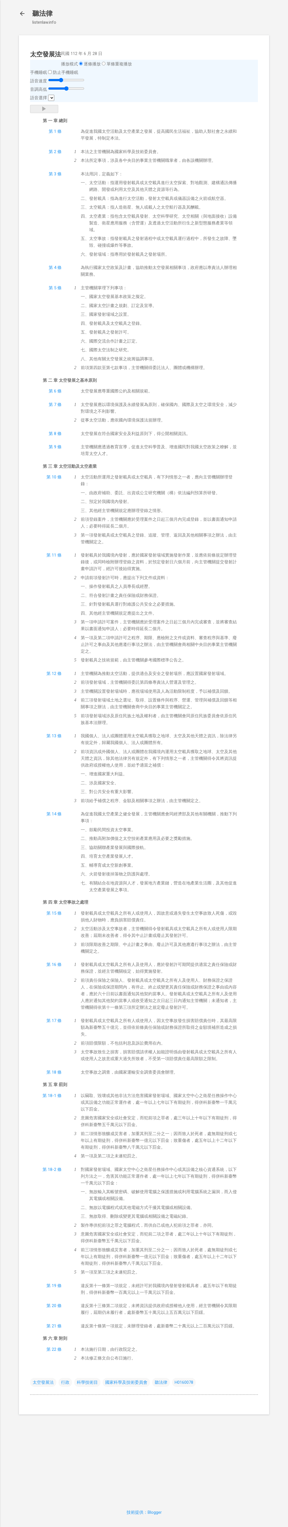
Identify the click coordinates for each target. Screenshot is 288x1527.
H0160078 (184, 1382)
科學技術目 (87, 1382)
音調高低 (38, 89)
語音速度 (38, 80)
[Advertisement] (144, 1458)
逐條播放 (92, 64)
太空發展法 (43, 1382)
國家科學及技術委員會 (126, 1382)
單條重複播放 (119, 64)
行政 (65, 1382)
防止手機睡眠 (65, 72)
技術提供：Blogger (144, 1512)
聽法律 (42, 13)
